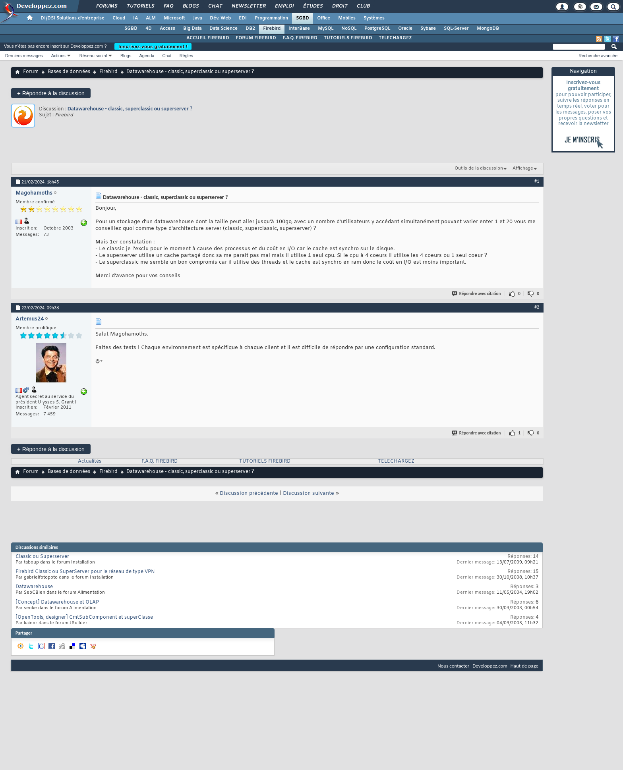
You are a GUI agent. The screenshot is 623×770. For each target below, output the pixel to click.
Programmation (271, 18)
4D (148, 28)
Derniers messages (24, 55)
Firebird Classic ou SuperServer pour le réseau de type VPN (85, 572)
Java (197, 18)
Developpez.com (489, 666)
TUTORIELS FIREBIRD (348, 38)
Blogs (190, 6)
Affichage (523, 168)
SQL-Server (456, 28)
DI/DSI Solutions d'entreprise (72, 18)
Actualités (89, 461)
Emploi (284, 6)
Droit (339, 6)
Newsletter (248, 6)
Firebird (272, 28)
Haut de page (524, 666)
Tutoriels (140, 6)
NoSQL (348, 28)
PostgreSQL (377, 28)
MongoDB (488, 28)
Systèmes (374, 18)
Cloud (118, 18)
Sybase (428, 28)
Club (363, 6)
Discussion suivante (308, 493)
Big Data (192, 28)
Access (167, 28)
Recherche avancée (597, 55)
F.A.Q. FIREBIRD (299, 38)
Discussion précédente (249, 493)
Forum (31, 72)
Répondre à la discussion (51, 93)
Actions (58, 55)
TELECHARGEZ (395, 38)
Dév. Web (220, 18)
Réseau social (93, 55)
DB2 (250, 28)
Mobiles (347, 18)
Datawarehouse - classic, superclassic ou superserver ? (130, 108)
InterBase (299, 28)
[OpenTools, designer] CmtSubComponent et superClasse (84, 617)
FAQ (168, 6)
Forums (106, 6)
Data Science (223, 28)
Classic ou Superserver (42, 557)
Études (312, 6)
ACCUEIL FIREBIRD (207, 38)
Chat (214, 6)
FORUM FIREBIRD (256, 38)
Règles (186, 55)
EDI (243, 18)
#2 (536, 307)
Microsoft (174, 18)
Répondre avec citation (477, 293)
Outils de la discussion (479, 168)
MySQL (325, 28)
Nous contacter (453, 666)
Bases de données (69, 72)
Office (323, 18)
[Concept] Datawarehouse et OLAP (57, 602)
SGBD (302, 18)
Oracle (405, 28)
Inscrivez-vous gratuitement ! (153, 46)
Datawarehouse (34, 587)
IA (135, 18)
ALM (151, 18)
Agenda (146, 55)
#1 (536, 181)
